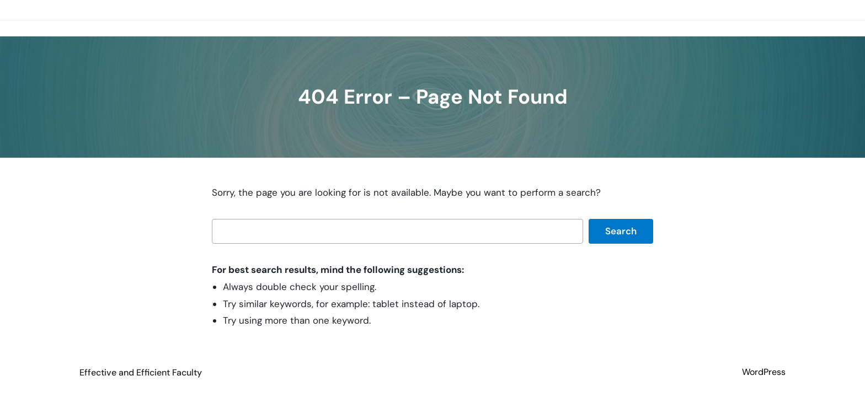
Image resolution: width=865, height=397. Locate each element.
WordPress (764, 372)
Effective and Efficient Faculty (140, 372)
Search (621, 231)
